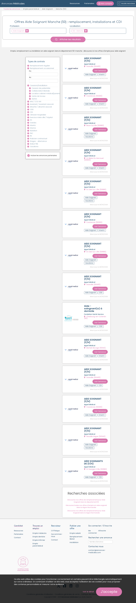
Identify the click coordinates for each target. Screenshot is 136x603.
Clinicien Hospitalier (38, 115)
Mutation (33, 130)
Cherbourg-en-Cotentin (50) (95, 315)
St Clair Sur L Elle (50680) (95, 188)
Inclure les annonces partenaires (44, 155)
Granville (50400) (92, 66)
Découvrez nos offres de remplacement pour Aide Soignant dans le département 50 (86, 499)
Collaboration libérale (41, 91)
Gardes (33, 123)
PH (31, 136)
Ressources (75, 3)
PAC (31, 133)
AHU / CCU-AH (35, 101)
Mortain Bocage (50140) (95, 345)
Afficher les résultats (68, 39)
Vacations (34, 146)
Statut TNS (34, 144)
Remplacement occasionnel (42, 68)
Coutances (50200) (93, 96)
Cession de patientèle (41, 88)
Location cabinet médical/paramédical (46, 93)
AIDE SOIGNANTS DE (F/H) (92, 459)
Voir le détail (88, 591)
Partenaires (89, 3)
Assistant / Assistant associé (42, 104)
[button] (105, 3)
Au (30, 77)
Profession (14, 26)
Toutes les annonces (11, 9)
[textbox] (30, 31)
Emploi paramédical (31, 9)
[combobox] (38, 31)
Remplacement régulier (40, 66)
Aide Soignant (47, 9)
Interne (33, 128)
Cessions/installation (38, 85)
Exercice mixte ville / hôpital (41, 117)
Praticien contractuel (38, 138)
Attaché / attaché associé (41, 107)
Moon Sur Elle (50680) (94, 125)
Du (30, 71)
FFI (31, 120)
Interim (33, 125)
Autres (34, 99)
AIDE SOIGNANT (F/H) (93, 60)
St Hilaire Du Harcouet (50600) (94, 158)
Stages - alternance (38, 141)
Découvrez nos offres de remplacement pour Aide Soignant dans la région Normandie (86, 510)
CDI (31, 112)
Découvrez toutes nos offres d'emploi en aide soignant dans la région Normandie (86, 504)
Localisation (75, 26)
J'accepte (109, 591)
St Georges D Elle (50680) (95, 468)
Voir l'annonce (100, 70)
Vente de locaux (38, 96)
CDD (32, 109)
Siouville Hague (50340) (95, 433)
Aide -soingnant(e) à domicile (93, 306)
